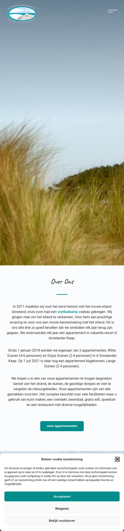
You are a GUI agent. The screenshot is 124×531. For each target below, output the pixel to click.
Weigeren (62, 509)
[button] (117, 459)
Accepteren (62, 497)
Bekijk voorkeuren (62, 521)
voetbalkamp (68, 312)
